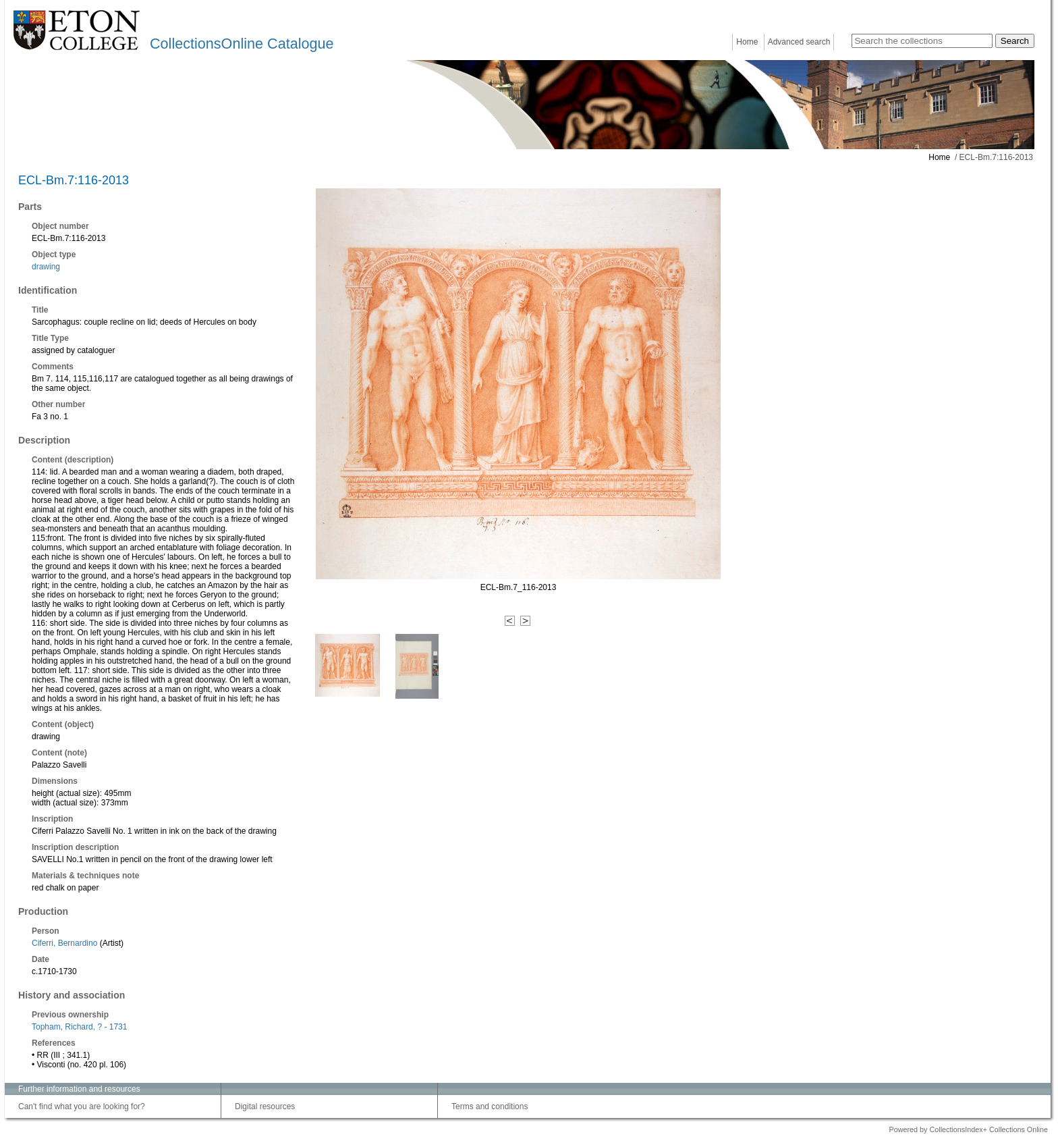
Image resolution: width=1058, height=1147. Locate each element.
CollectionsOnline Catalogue (241, 43)
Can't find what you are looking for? (81, 1106)
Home (747, 42)
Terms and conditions (489, 1106)
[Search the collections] (922, 41)
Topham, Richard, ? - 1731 (79, 1027)
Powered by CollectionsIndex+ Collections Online (968, 1129)
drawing (46, 266)
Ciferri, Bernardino (64, 943)
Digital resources (265, 1106)
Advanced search (799, 42)
